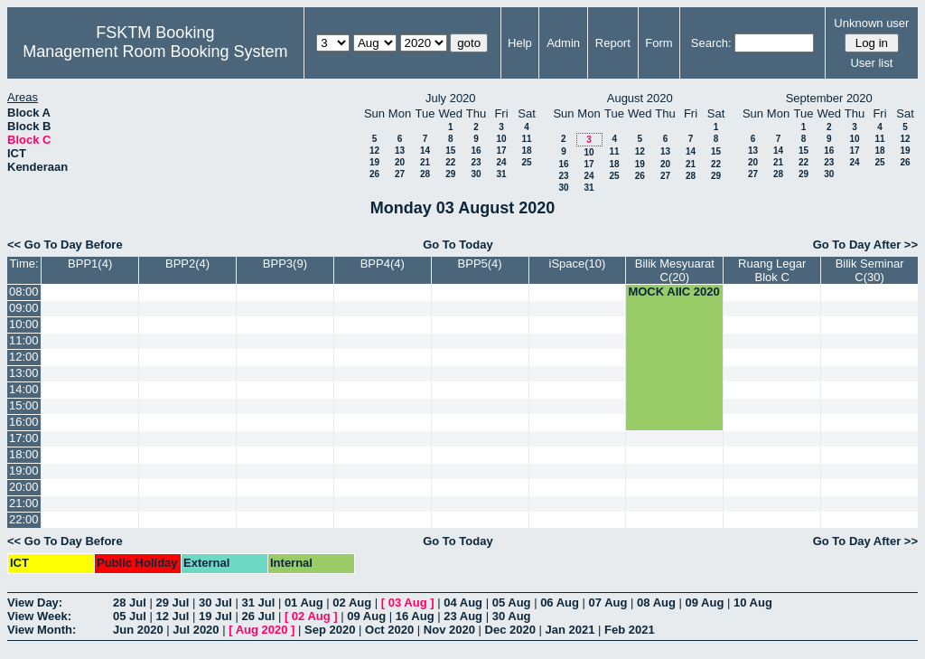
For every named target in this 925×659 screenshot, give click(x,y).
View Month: (41, 629)
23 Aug (463, 616)
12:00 (24, 356)
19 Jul (215, 616)
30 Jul (215, 602)
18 (526, 150)
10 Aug (752, 602)
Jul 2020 (196, 629)
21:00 (24, 503)
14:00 (24, 389)
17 (501, 150)
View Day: (34, 602)
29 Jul (172, 602)
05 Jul (129, 616)
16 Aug (415, 616)
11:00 (24, 340)
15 (450, 150)
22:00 (24, 519)
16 (476, 150)
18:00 (24, 454)
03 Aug (407, 602)
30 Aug (511, 616)
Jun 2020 (138, 629)
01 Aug (304, 602)
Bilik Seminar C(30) (870, 270)
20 (400, 162)
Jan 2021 (570, 629)
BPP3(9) (285, 263)
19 (374, 162)
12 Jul (172, 616)
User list (871, 63)
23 (476, 162)
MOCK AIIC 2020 (673, 291)
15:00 (24, 405)
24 (501, 162)
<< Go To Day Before (65, 244)
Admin (563, 43)
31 (501, 174)
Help (520, 43)
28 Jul (129, 602)
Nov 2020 (449, 629)
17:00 (24, 438)
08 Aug (656, 602)
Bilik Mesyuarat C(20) (675, 270)
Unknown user (871, 23)
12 (374, 150)
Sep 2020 (329, 629)
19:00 (24, 470)
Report (613, 43)
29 (450, 174)
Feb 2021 (629, 629)
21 (425, 162)
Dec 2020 (510, 629)
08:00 (24, 291)
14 (425, 150)
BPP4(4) (382, 263)
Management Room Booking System (155, 51)
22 (450, 162)
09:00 (24, 308)
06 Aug (559, 602)
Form (658, 43)
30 (476, 174)
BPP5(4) (480, 263)
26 (374, 174)
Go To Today (458, 244)
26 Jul (258, 616)
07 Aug (608, 602)
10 (501, 139)
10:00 (24, 324)
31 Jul (258, 602)
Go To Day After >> (865, 244)
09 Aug (705, 602)
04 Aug (463, 602)
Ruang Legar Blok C (772, 270)
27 (400, 174)
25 (526, 162)
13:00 (24, 373)
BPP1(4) (90, 263)
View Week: (39, 616)
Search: (711, 43)
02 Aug (351, 602)
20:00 (24, 487)
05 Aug (511, 602)
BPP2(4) (187, 263)
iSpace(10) (577, 263)
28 (425, 174)
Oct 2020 (389, 629)
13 (400, 150)
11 (526, 139)
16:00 (24, 421)
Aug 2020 (262, 629)
